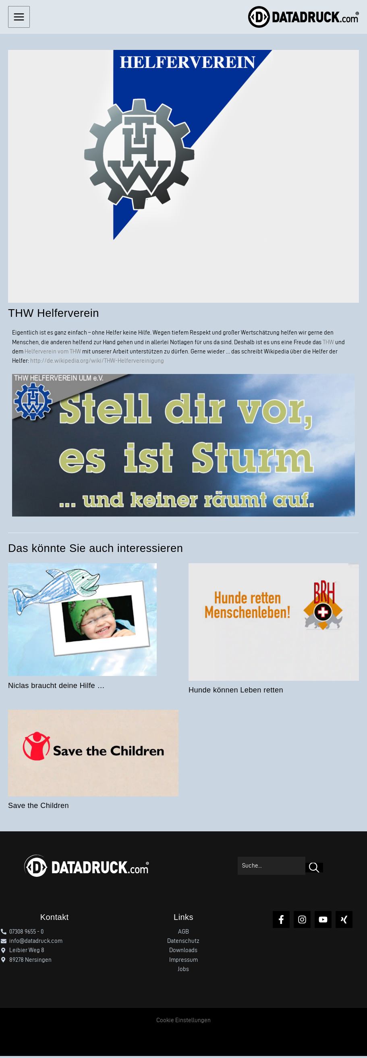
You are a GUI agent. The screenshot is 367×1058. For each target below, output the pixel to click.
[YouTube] (323, 921)
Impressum (183, 962)
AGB (183, 933)
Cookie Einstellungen (183, 1022)
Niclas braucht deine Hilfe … (56, 687)
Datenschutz (183, 943)
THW (328, 344)
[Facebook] (281, 921)
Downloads (183, 952)
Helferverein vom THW (53, 353)
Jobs (183, 971)
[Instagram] (302, 921)
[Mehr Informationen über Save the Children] (93, 753)
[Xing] (344, 921)
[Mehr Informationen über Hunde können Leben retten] (274, 623)
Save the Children (38, 807)
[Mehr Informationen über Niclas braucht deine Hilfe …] (82, 620)
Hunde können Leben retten (236, 692)
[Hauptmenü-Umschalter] (18, 17)
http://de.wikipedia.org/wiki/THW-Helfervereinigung (97, 363)
